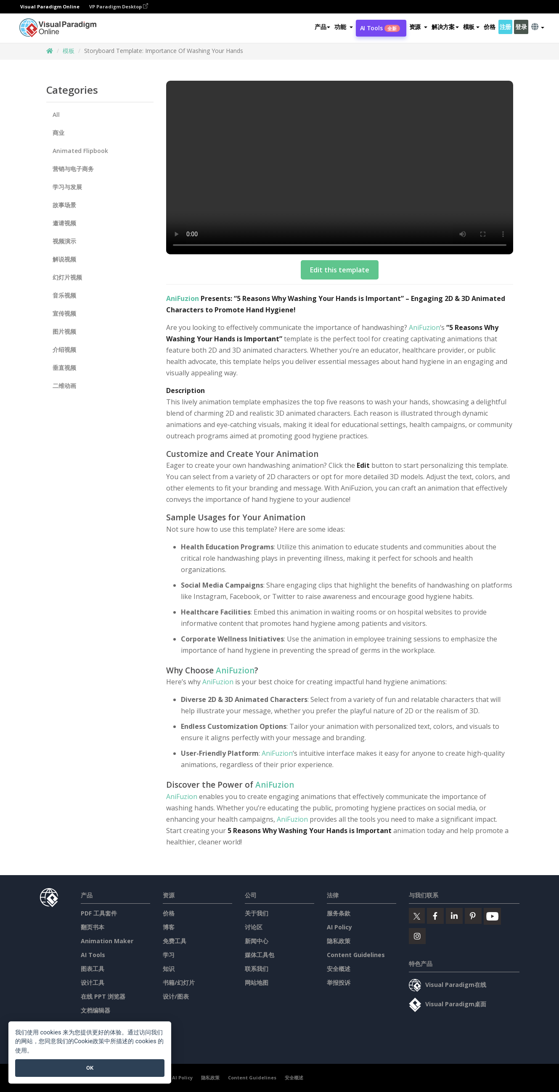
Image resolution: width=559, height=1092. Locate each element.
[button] (343, 27)
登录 (521, 27)
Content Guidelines (356, 955)
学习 (169, 955)
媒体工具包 (259, 955)
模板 (68, 51)
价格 (489, 27)
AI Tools (380, 28)
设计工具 (92, 982)
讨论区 (253, 927)
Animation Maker (107, 941)
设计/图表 (176, 996)
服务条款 (338, 913)
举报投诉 (338, 982)
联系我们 (256, 969)
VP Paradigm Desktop (118, 6)
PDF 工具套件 (99, 913)
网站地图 (256, 982)
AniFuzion (182, 298)
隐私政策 (338, 941)
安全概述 (338, 969)
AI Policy (339, 927)
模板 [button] (471, 27)
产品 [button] (322, 27)
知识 (169, 969)
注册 (505, 27)
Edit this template (339, 269)
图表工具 (92, 969)
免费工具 (174, 941)
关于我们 (256, 913)
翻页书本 (92, 927)
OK (89, 1068)
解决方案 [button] (445, 27)
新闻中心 (256, 941)
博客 (169, 927)
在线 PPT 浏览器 (103, 996)
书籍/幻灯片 (179, 982)
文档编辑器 (95, 1010)
